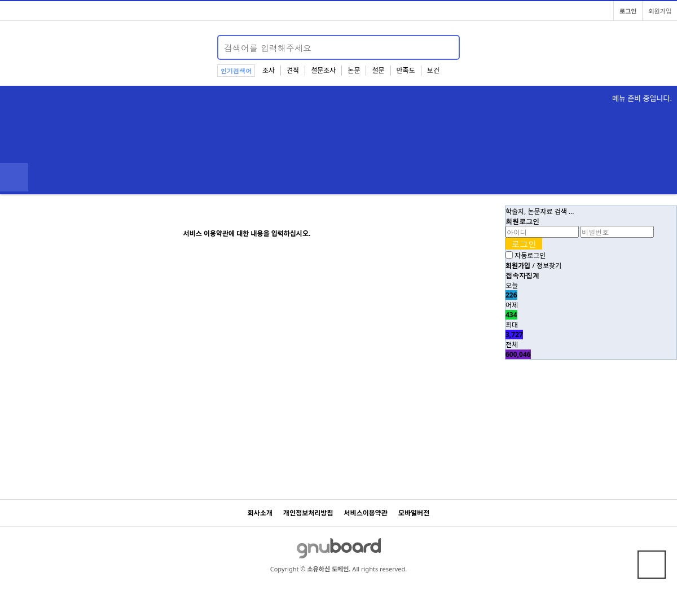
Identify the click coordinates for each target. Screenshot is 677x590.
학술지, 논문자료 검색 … (539, 211)
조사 (268, 70)
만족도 (406, 70)
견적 (293, 70)
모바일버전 (413, 513)
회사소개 (260, 513)
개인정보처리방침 (308, 513)
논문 (354, 70)
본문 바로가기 (0, 0)
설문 (378, 70)
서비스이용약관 (366, 513)
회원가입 (659, 11)
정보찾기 (549, 265)
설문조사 (323, 70)
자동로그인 (530, 255)
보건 (433, 70)
